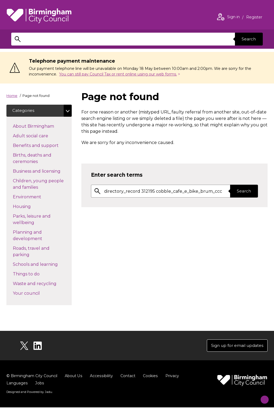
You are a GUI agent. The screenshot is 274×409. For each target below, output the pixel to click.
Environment (36, 197)
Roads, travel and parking (31, 252)
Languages (17, 385)
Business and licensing (42, 172)
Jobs (39, 385)
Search (247, 38)
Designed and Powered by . (29, 394)
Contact (127, 377)
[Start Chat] (261, 396)
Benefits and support (42, 146)
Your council (36, 294)
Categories (24, 110)
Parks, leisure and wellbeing (33, 220)
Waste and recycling (42, 284)
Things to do (36, 274)
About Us (73, 377)
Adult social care (40, 136)
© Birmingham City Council (31, 377)
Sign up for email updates (235, 346)
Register (254, 17)
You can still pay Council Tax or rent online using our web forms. (118, 74)
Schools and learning (42, 265)
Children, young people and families (38, 185)
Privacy (171, 377)
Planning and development (37, 236)
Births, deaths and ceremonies (35, 159)
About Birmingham (42, 127)
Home (11, 95)
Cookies (149, 377)
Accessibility (101, 377)
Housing (31, 207)
